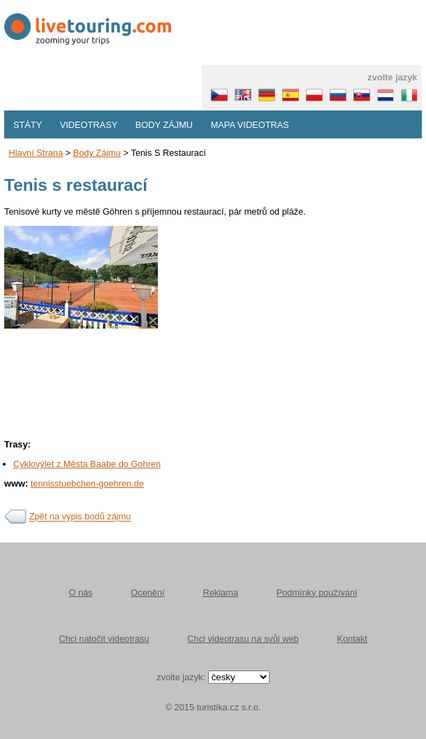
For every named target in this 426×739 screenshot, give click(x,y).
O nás (80, 592)
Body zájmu (164, 125)
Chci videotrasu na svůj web (242, 638)
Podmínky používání (317, 592)
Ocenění (147, 592)
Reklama (220, 592)
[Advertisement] (213, 426)
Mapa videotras (250, 125)
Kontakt (352, 638)
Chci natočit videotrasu (104, 638)
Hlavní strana (35, 153)
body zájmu (97, 153)
